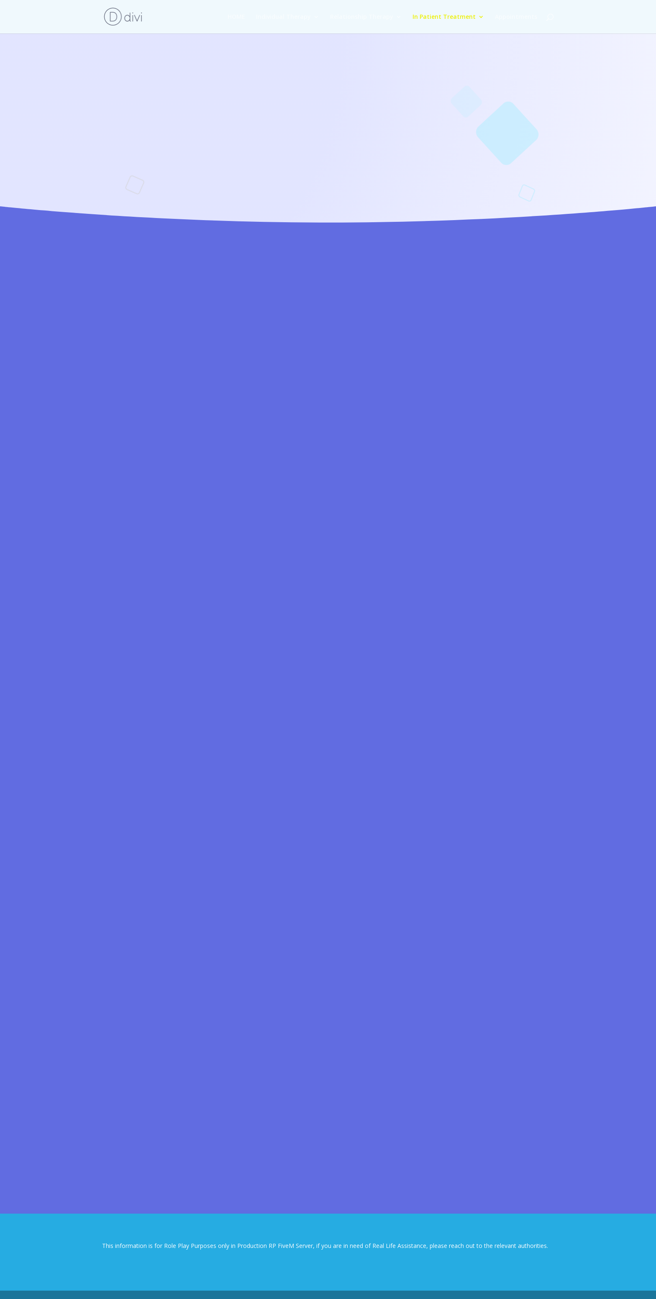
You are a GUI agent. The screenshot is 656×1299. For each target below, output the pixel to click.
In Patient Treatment (444, 17)
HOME (236, 17)
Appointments (516, 17)
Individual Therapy (283, 17)
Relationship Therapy (361, 17)
